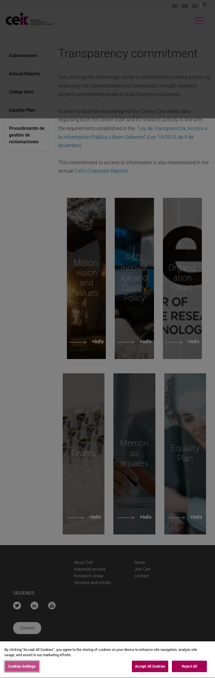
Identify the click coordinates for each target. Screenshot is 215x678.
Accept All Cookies (150, 668)
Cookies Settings (22, 668)
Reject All (189, 668)
